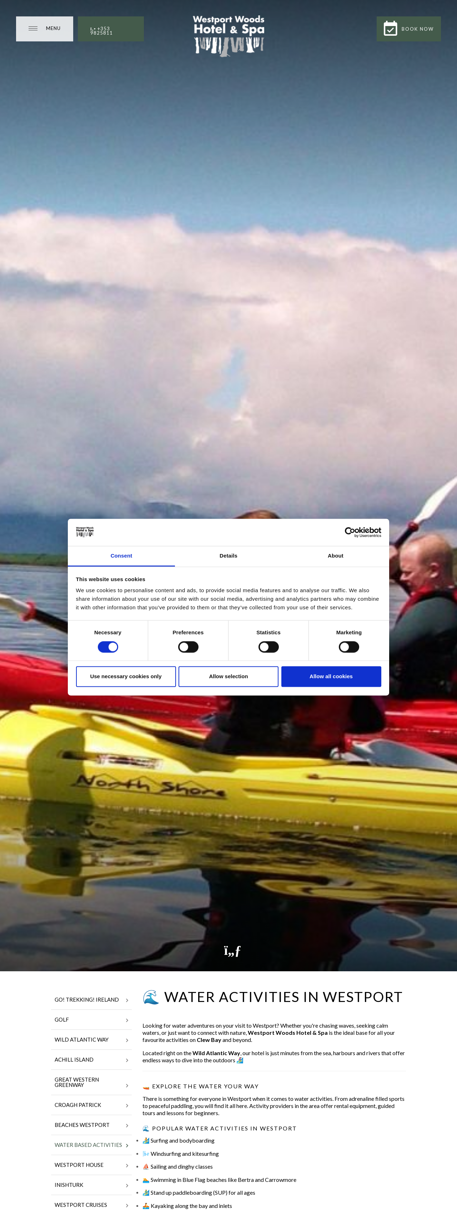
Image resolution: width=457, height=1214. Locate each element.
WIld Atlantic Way (91, 1040)
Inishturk (91, 1185)
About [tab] (335, 556)
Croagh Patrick (91, 1105)
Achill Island (91, 1060)
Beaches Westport (91, 1125)
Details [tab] (228, 556)
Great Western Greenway (91, 1082)
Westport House (91, 1165)
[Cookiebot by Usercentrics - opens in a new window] (350, 532)
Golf (91, 1020)
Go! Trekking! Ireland (91, 1000)
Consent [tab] (121, 556)
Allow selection (228, 677)
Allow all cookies (331, 677)
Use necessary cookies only (125, 677)
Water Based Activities (91, 1145)
